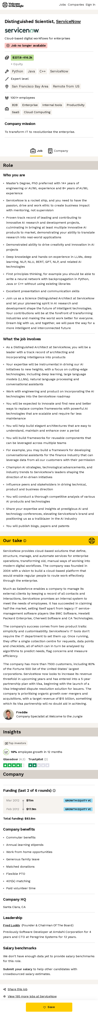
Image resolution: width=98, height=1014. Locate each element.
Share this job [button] (15, 989)
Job (36, 151)
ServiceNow (68, 21)
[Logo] (13, 5)
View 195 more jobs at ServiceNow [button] (30, 996)
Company (57, 151)
